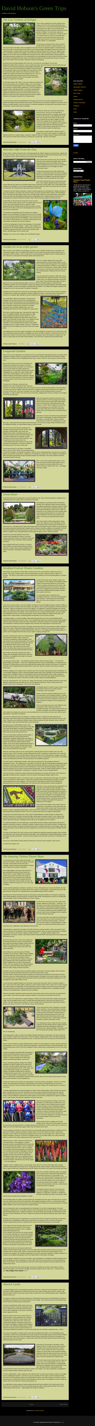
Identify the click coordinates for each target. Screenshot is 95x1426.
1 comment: (21, 344)
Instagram (76, 106)
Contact (75, 153)
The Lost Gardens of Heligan (19, 19)
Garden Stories (77, 90)
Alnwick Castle (11, 1284)
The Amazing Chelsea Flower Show (23, 856)
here (25, 1270)
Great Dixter (10, 494)
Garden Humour (78, 99)
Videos (75, 96)
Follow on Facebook (79, 102)
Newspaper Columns (79, 87)
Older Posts (63, 1404)
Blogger (62, 1422)
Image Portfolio (77, 84)
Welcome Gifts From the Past (19, 149)
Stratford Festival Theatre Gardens (23, 568)
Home (31, 1404)
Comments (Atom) (39, 1410)
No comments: (22, 142)
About (75, 112)
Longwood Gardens (14, 351)
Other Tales (76, 93)
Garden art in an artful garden (20, 246)
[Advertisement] (82, 47)
